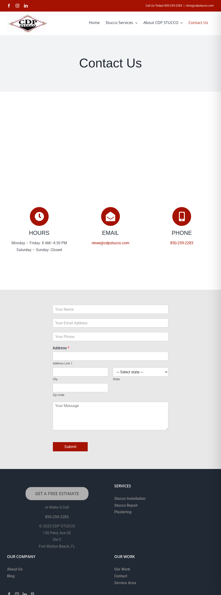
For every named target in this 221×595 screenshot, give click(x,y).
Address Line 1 (62, 363)
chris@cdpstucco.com (200, 5)
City (55, 379)
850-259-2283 (181, 243)
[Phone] (110, 336)
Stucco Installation (130, 498)
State (116, 379)
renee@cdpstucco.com (110, 243)
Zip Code (58, 395)
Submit (70, 446)
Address (61, 348)
